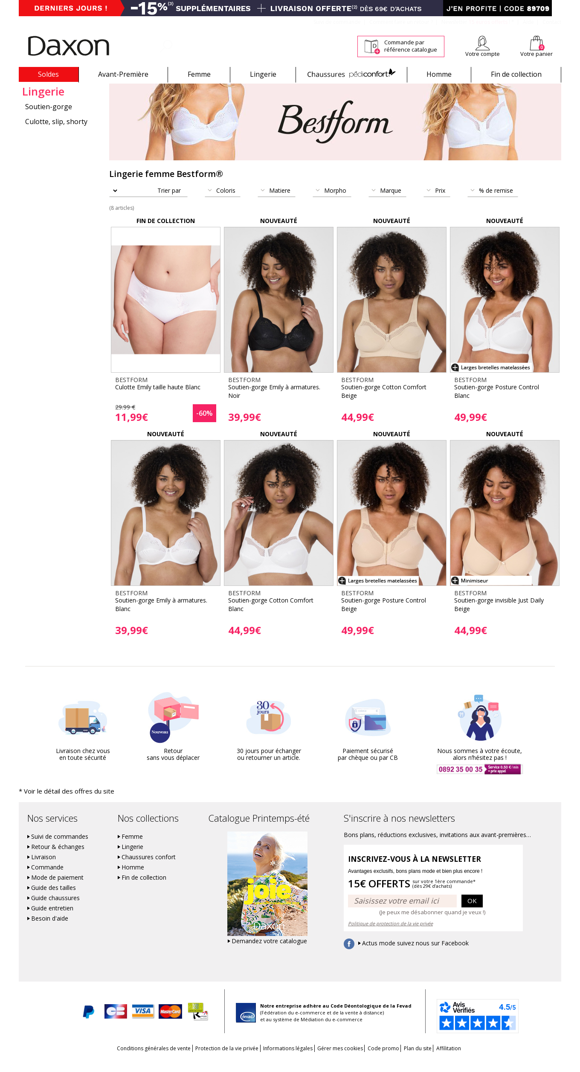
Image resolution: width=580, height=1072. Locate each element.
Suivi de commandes (59, 848)
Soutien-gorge (48, 119)
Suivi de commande (337, 22)
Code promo (392, 1059)
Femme (199, 74)
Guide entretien (52, 920)
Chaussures (351, 74)
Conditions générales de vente (127, 1059)
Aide (528, 22)
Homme (439, 74)
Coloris (225, 203)
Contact (551, 22)
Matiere (279, 203)
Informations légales (279, 1059)
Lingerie (263, 74)
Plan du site (436, 1059)
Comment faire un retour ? (401, 22)
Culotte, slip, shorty (56, 134)
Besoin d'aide (49, 930)
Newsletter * (477, 22)
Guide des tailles (53, 899)
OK (472, 912)
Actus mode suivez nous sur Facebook (415, 955)
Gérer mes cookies (340, 1059)
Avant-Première (123, 74)
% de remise (496, 203)
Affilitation (475, 1059)
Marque (390, 203)
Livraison (43, 869)
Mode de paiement (57, 889)
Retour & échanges (57, 858)
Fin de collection (516, 74)
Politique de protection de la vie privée (390, 935)
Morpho (335, 203)
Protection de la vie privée (209, 1059)
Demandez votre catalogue (269, 953)
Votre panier (536, 54)
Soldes (48, 74)
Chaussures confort (149, 869)
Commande (47, 879)
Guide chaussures (55, 910)
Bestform (33, 89)
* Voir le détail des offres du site (58, 803)
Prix (440, 203)
